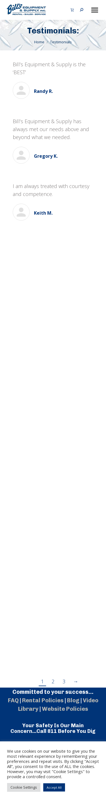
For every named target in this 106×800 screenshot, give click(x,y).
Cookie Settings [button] (23, 787)
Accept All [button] (54, 787)
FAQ (13, 700)
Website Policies (65, 708)
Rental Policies (43, 700)
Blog (73, 700)
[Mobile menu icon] (94, 10)
